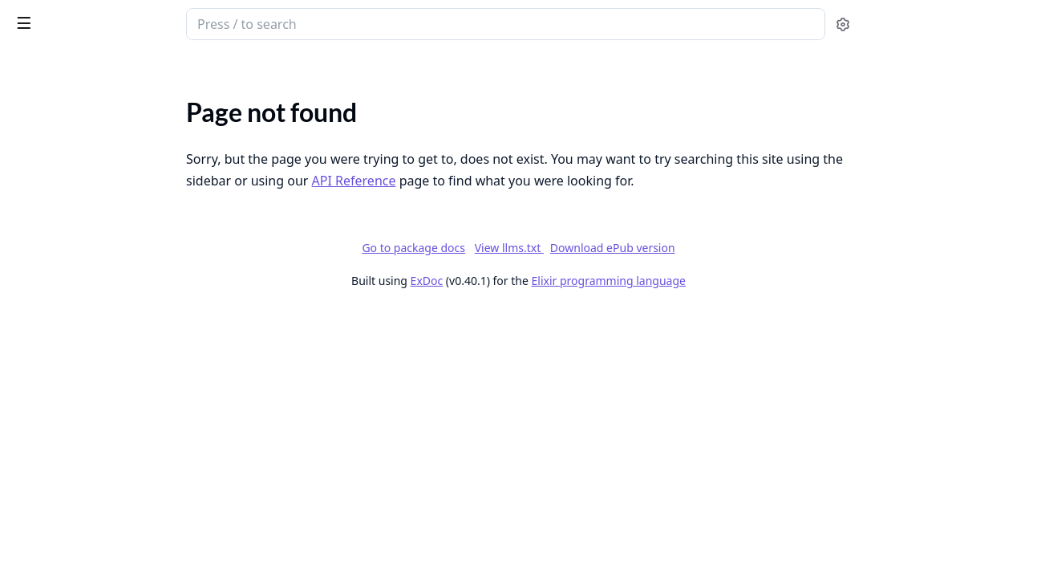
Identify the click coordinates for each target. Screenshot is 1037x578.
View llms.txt (629, 247)
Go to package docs (533, 248)
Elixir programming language (729, 280)
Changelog (41, 147)
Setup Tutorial (50, 311)
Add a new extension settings (91, 509)
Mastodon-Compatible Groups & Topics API (114, 212)
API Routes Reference (71, 388)
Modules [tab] (96, 68)
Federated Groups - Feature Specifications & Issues (114, 190)
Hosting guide (49, 267)
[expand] (225, 107)
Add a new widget (60, 466)
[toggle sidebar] (220, 22)
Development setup (65, 289)
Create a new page (61, 552)
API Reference (50, 104)
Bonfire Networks (60, 125)
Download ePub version (733, 247)
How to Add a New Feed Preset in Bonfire (114, 444)
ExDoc (547, 280)
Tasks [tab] (176, 68)
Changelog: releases (66, 169)
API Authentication (65, 366)
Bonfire (74, 17)
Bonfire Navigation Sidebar (85, 487)
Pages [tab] (29, 68)
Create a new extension (75, 531)
